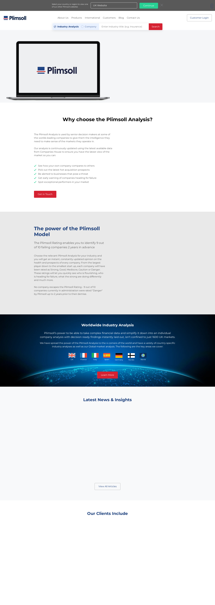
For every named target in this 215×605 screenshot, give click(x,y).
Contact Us (133, 17)
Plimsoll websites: (115, 596)
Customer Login (199, 17)
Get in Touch (46, 193)
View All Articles (107, 485)
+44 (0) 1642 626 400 (89, 589)
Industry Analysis (68, 26)
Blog (121, 17)
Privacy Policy (82, 596)
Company (90, 26)
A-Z (100, 596)
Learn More (107, 374)
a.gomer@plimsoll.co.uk (127, 589)
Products (76, 17)
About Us (63, 17)
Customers (109, 17)
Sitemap (93, 596)
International (92, 17)
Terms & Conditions (66, 596)
